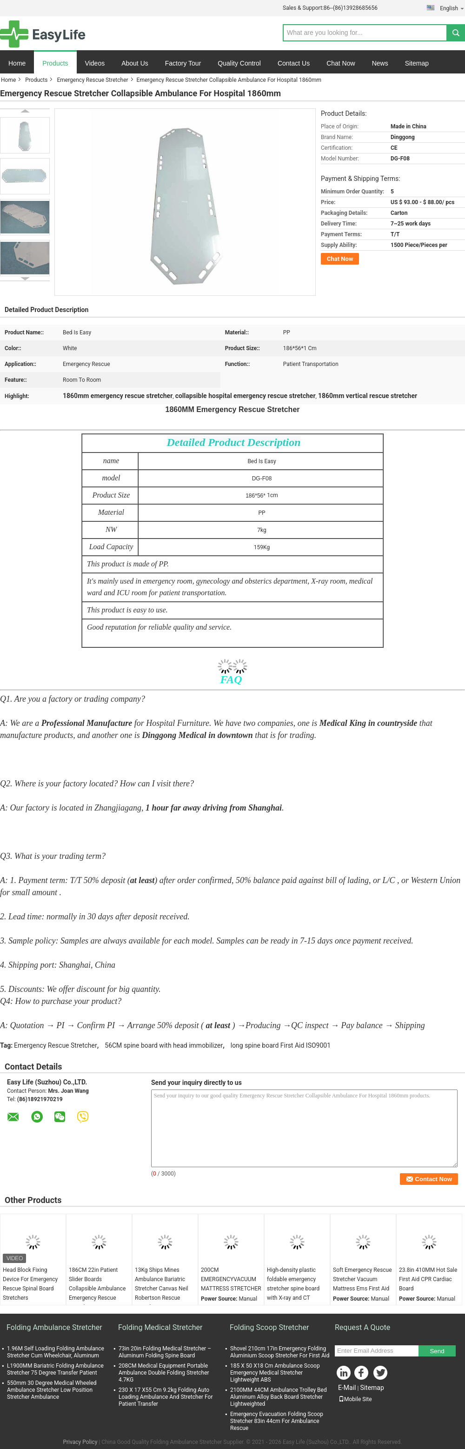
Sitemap (417, 63)
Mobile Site (355, 1399)
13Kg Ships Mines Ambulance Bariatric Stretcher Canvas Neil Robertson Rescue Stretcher (161, 1288)
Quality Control (239, 63)
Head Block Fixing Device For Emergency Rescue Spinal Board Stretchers (30, 1284)
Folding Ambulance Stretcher (54, 1327)
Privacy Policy (80, 1442)
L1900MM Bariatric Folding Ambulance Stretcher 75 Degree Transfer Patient (55, 1369)
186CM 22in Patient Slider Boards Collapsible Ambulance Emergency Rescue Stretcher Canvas (97, 1288)
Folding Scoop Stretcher (269, 1327)
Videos (95, 63)
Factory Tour (183, 63)
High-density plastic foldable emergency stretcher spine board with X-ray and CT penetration (293, 1288)
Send (437, 1351)
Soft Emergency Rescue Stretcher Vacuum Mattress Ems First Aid (362, 1279)
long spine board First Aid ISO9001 (281, 1045)
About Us (134, 63)
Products (55, 63)
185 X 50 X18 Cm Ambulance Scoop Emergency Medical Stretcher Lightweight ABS (275, 1373)
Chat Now (340, 63)
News (380, 63)
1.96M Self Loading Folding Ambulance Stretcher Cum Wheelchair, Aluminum (55, 1352)
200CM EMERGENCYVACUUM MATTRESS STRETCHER (231, 1279)
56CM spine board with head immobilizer (164, 1045)
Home (17, 63)
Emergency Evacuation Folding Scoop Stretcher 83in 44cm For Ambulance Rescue (276, 1421)
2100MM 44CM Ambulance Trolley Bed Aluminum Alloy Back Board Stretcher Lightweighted (278, 1397)
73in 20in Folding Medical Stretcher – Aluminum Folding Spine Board (165, 1352)
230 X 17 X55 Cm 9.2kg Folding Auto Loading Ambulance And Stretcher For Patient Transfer (166, 1397)
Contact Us (294, 63)
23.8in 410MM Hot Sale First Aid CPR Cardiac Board (428, 1279)
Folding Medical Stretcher (160, 1327)
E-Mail (347, 1387)
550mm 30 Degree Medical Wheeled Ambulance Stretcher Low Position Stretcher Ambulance (52, 1390)
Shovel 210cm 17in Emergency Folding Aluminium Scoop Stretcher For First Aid (280, 1352)
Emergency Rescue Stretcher (92, 80)
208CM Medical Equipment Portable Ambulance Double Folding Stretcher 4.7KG (164, 1373)
